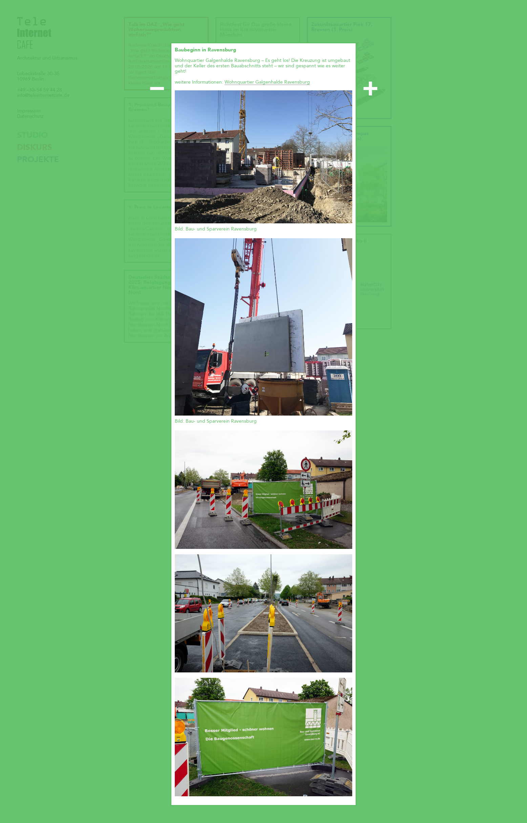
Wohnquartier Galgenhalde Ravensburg (267, 82)
